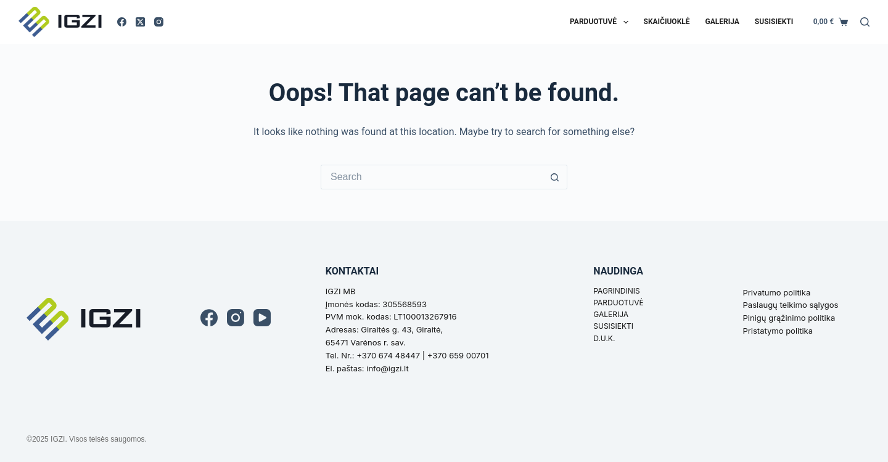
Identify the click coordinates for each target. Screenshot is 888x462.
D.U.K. (604, 338)
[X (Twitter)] (140, 22)
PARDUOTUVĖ (618, 302)
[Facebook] (121, 22)
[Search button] (555, 177)
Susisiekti (774, 21)
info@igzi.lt (387, 368)
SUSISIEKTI (613, 326)
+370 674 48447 (388, 355)
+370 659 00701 (458, 355)
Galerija (722, 21)
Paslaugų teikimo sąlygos (791, 305)
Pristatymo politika (778, 331)
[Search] (865, 22)
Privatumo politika (777, 292)
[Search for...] (432, 177)
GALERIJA (610, 314)
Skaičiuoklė (667, 21)
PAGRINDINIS (616, 290)
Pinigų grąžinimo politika (789, 318)
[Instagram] (158, 22)
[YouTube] (262, 317)
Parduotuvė (601, 22)
